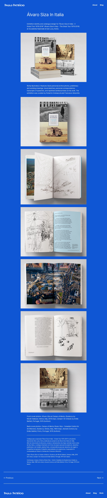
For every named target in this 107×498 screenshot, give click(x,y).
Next (99, 478)
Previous (9, 478)
